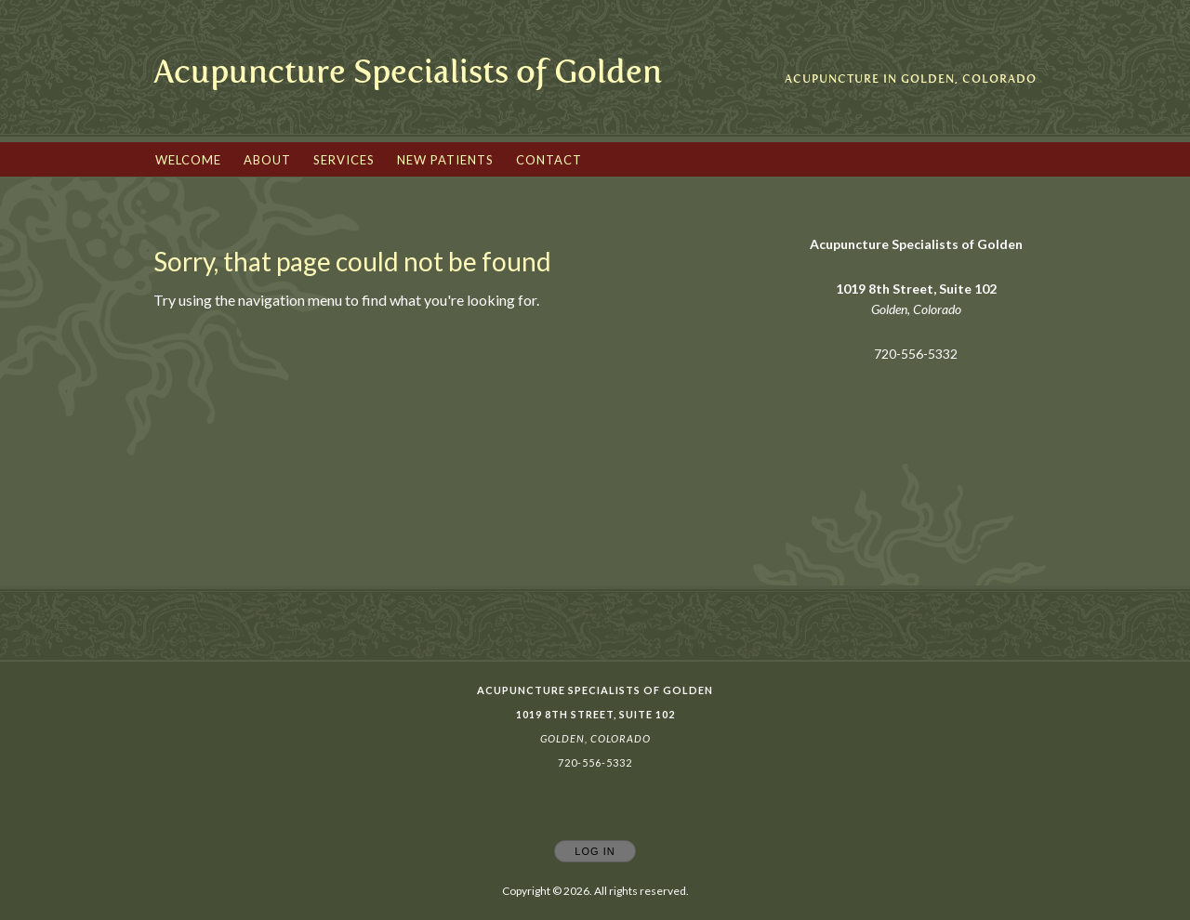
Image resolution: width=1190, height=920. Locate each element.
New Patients (445, 159)
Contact (549, 159)
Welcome (188, 159)
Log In (595, 851)
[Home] (407, 72)
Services (344, 159)
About (267, 159)
